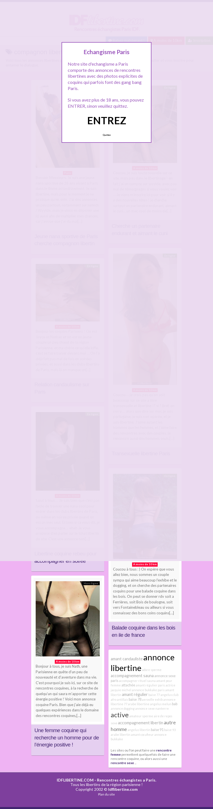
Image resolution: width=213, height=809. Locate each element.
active (120, 715)
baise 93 (170, 730)
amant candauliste (127, 658)
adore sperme (152, 670)
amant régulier (135, 694)
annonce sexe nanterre (152, 708)
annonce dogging (123, 708)
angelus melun (160, 704)
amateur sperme (141, 716)
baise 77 (154, 695)
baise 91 (157, 730)
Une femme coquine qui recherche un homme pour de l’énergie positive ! (67, 737)
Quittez (107, 135)
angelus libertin (139, 730)
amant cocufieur (142, 734)
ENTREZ (106, 120)
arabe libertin (120, 734)
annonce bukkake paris (148, 690)
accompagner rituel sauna (137, 680)
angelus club (169, 695)
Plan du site (106, 794)
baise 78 (135, 699)
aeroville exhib (152, 699)
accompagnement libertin (140, 722)
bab (174, 704)
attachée (128, 685)
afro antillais (119, 699)
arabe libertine (138, 704)
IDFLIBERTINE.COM (75, 780)
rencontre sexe (122, 763)
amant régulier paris (150, 685)
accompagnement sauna (132, 675)
